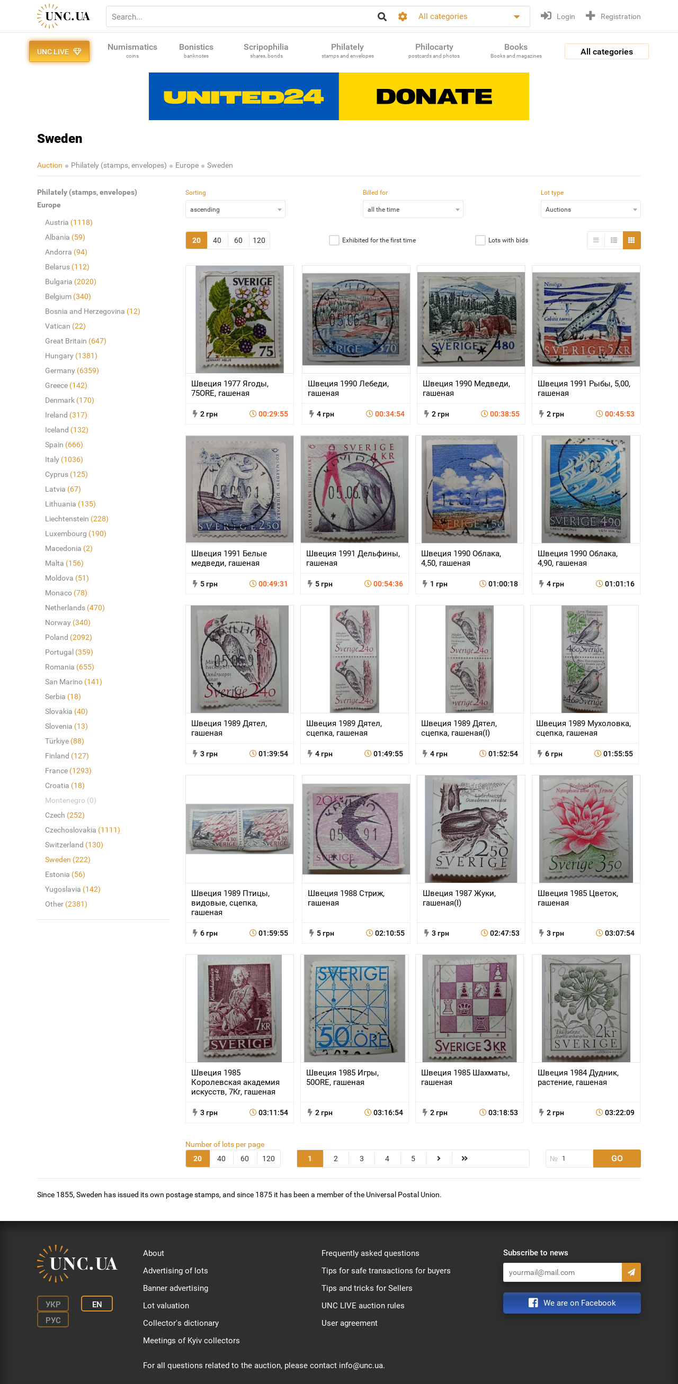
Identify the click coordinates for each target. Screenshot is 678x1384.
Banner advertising (175, 1288)
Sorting (195, 192)
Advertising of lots (175, 1271)
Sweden (220, 165)
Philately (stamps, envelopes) (119, 165)
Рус (53, 1320)
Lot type (552, 192)
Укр (53, 1304)
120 (259, 240)
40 (217, 240)
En (97, 1304)
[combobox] (235, 209)
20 (196, 240)
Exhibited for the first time (379, 240)
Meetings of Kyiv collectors (191, 1340)
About (153, 1253)
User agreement (350, 1323)
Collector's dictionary (181, 1323)
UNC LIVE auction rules (363, 1305)
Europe (187, 165)
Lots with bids (508, 240)
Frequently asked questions (371, 1253)
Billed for (375, 192)
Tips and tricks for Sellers (367, 1288)
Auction (50, 165)
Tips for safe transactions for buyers (386, 1271)
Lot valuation (166, 1305)
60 (238, 240)
